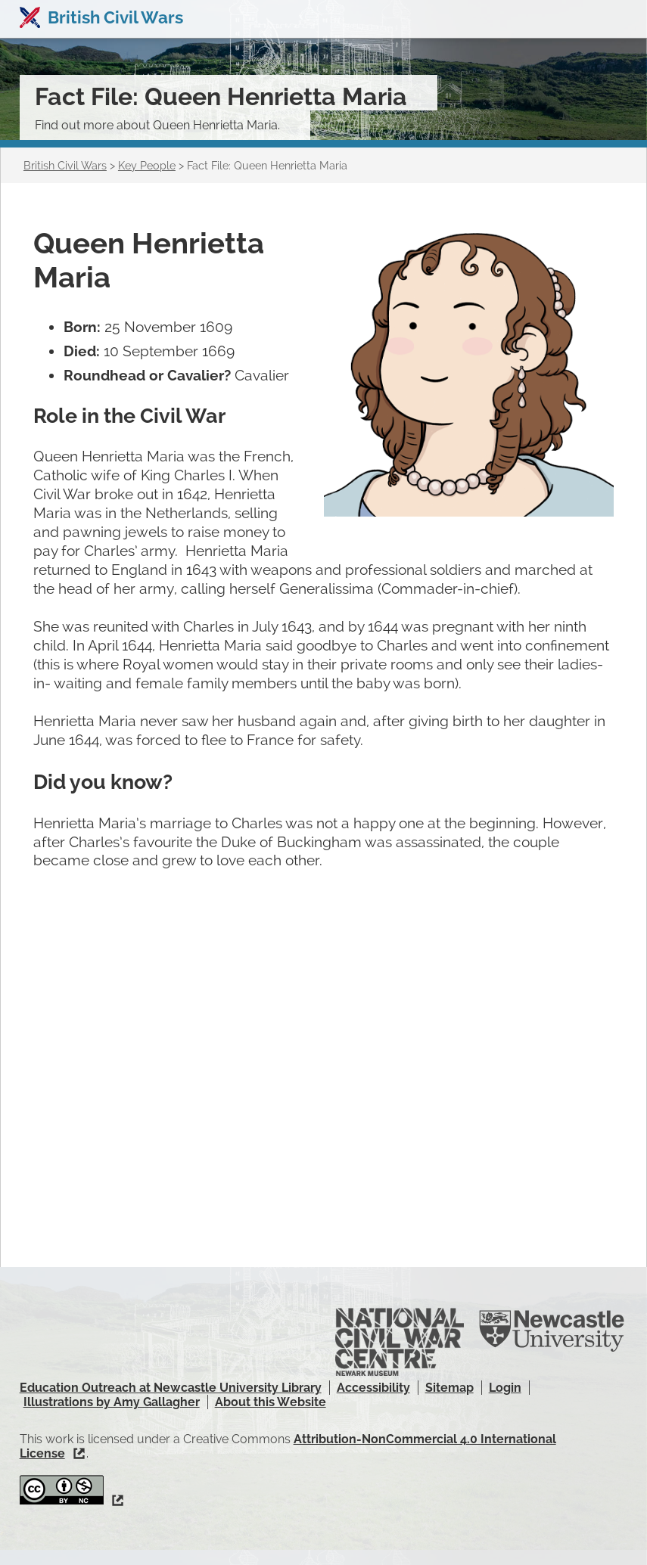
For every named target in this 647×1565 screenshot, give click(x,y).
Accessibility (373, 1387)
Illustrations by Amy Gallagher (111, 1402)
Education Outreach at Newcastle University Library (171, 1387)
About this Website (270, 1402)
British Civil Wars (115, 17)
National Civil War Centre (399, 1342)
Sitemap (449, 1387)
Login (505, 1387)
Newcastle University (551, 1331)
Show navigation (615, 19)
